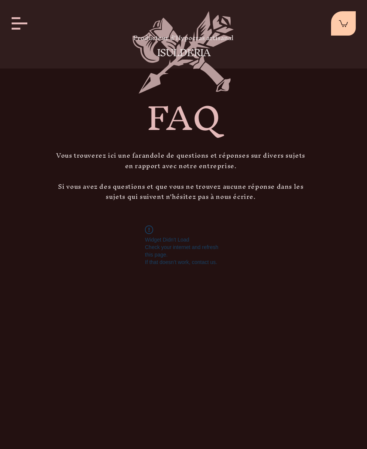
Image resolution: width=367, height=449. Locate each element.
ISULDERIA (183, 52)
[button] (19, 23)
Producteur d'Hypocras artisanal (183, 37)
